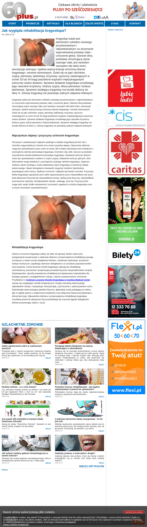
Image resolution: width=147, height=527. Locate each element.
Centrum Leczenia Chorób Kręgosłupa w (58, 280)
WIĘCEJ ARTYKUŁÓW (91, 466)
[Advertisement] (126, 49)
